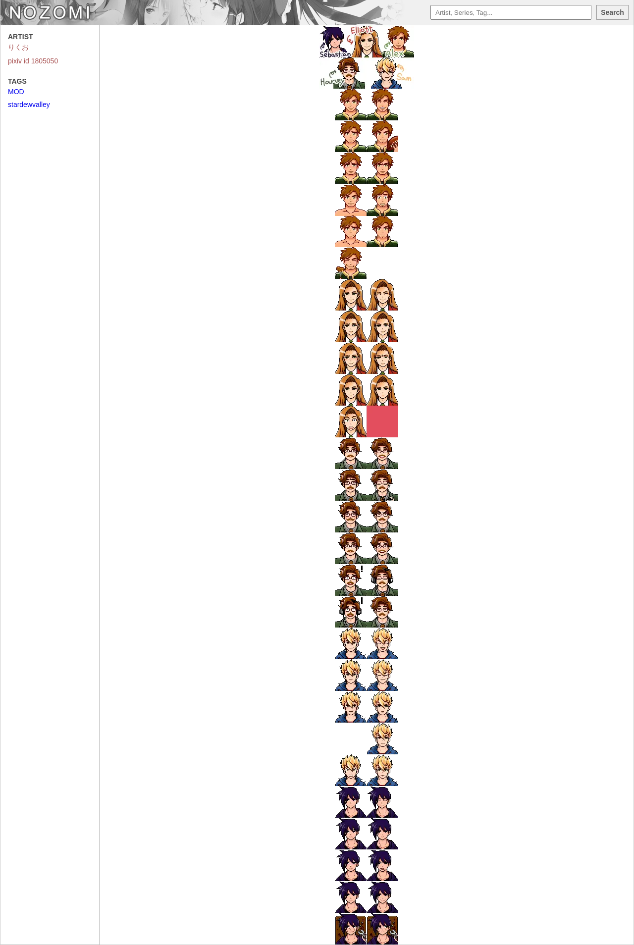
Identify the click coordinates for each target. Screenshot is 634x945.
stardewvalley (29, 104)
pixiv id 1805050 (33, 61)
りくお (18, 47)
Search (612, 12)
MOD (16, 92)
